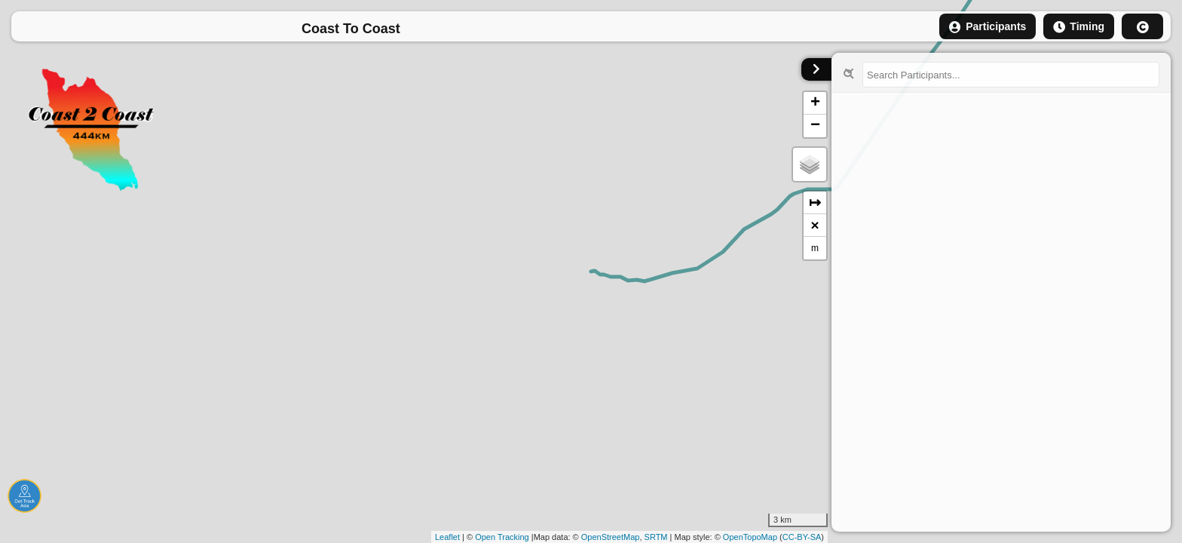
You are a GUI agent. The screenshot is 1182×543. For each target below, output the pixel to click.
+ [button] (815, 103)
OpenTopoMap (750, 536)
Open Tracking (502, 536)
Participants (987, 26)
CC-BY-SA (802, 536)
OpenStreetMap (610, 536)
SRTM (656, 536)
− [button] (815, 126)
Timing (1078, 26)
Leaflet (447, 536)
